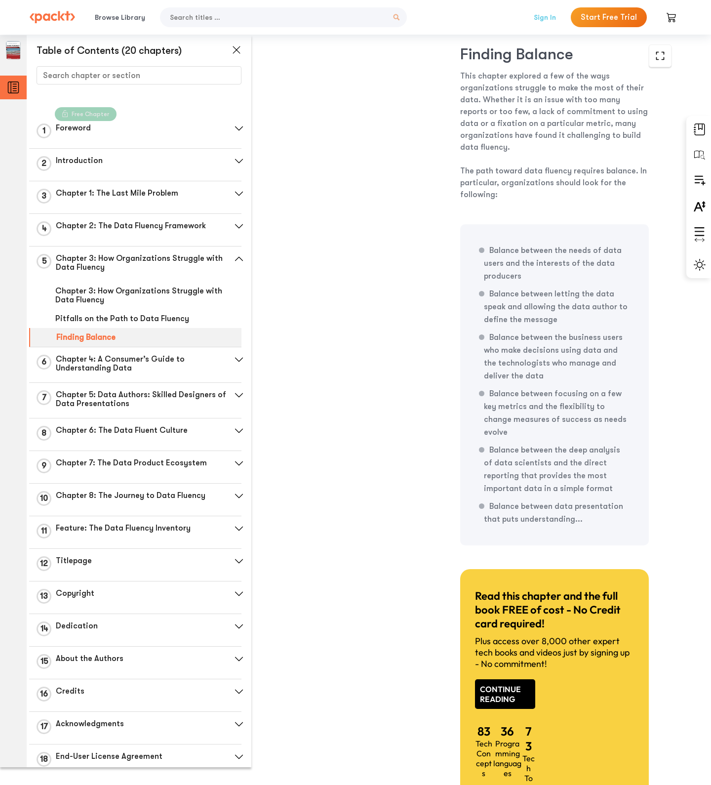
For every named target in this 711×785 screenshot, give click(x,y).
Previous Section (331, 711)
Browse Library (120, 17)
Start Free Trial (609, 17)
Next (602, 711)
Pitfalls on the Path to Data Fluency (122, 318)
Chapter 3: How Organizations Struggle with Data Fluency (138, 295)
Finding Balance (86, 337)
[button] (234, 128)
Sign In (545, 17)
